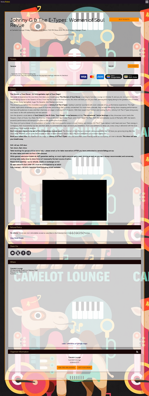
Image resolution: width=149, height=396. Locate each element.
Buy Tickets (124, 19)
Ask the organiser (66, 367)
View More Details (17, 238)
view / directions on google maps (74, 344)
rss (137, 352)
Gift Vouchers (84, 367)
